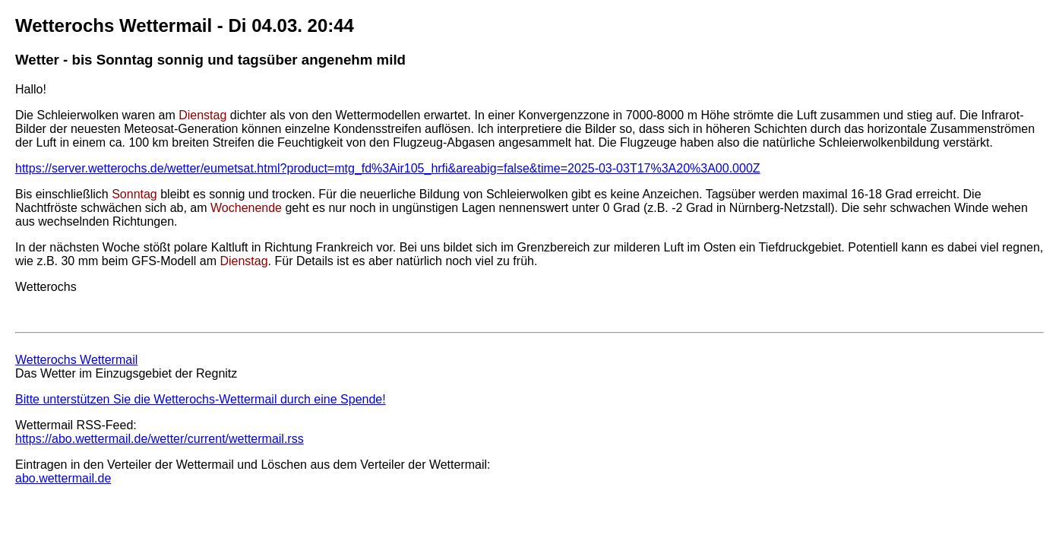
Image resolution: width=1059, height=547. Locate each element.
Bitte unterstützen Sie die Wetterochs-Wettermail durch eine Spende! (200, 399)
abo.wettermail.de (63, 478)
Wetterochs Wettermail (76, 359)
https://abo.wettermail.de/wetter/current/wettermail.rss (159, 438)
